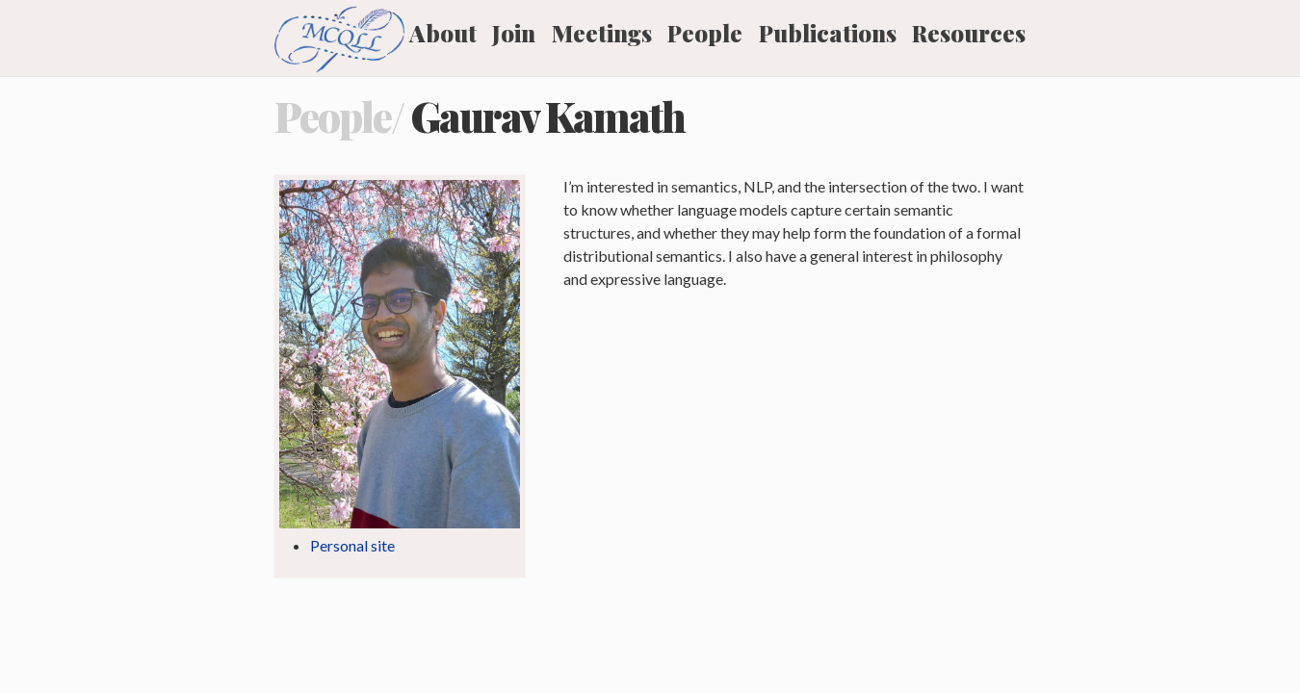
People (704, 32)
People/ (338, 116)
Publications (828, 32)
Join (513, 32)
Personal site (352, 545)
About (443, 32)
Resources (969, 32)
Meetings (602, 32)
